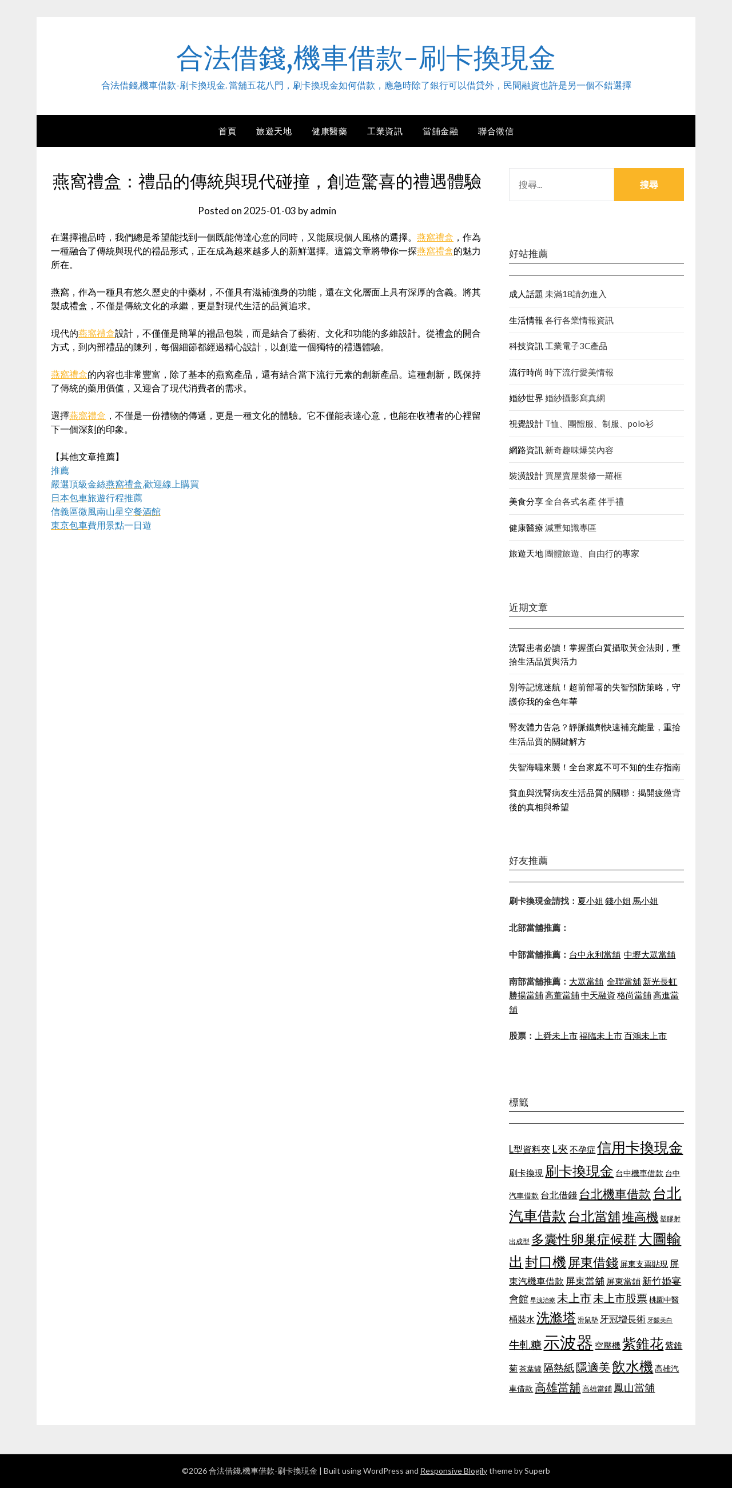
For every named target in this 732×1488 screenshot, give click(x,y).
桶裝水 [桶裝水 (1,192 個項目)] (522, 1319)
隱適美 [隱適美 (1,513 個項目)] (593, 1367)
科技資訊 (526, 346)
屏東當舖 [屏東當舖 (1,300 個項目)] (585, 1281)
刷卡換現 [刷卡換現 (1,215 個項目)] (526, 1172)
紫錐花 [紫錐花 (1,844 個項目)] (642, 1343)
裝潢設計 (526, 475)
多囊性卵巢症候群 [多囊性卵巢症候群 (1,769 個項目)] (583, 1239)
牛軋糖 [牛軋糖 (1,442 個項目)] (525, 1344)
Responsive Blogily (453, 1470)
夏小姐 (590, 900)
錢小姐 (618, 900)
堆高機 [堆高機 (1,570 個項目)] (640, 1216)
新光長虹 (660, 981)
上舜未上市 (556, 1035)
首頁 (227, 131)
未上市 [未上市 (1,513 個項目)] (574, 1298)
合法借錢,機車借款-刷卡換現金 (366, 58)
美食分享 (526, 501)
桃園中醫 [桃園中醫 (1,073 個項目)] (664, 1299)
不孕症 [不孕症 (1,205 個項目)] (582, 1149)
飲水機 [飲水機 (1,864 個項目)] (632, 1366)
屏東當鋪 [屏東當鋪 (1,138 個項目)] (623, 1281)
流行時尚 (526, 372)
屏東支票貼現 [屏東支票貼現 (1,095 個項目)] (644, 1264)
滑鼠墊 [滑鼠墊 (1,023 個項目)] (588, 1319)
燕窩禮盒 (435, 236)
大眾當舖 (586, 981)
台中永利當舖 (594, 954)
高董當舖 (562, 995)
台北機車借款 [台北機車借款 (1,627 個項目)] (615, 1193)
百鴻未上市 (645, 1035)
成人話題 (526, 294)
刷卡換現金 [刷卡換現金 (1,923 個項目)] (579, 1170)
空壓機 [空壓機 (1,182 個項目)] (607, 1345)
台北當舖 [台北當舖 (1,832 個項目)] (594, 1216)
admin (323, 211)
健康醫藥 (329, 131)
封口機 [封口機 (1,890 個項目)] (545, 1261)
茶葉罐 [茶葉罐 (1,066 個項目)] (530, 1368)
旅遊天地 (274, 131)
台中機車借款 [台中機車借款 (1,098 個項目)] (639, 1173)
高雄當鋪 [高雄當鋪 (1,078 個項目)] (597, 1388)
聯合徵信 (496, 131)
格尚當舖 (634, 995)
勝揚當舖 (526, 995)
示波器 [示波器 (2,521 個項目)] (568, 1342)
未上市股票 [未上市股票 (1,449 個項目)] (620, 1298)
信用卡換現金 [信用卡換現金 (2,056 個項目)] (640, 1146)
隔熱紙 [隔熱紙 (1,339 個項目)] (558, 1368)
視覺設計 (526, 423)
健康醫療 (526, 527)
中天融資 (598, 995)
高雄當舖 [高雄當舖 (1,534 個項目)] (557, 1387)
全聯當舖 (624, 981)
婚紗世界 (526, 398)
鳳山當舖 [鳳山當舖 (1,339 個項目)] (634, 1388)
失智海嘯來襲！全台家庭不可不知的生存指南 (595, 767)
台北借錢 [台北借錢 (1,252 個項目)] (558, 1194)
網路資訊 (526, 450)
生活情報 (526, 320)
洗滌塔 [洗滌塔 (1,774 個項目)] (556, 1317)
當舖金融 (440, 131)
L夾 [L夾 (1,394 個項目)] (560, 1148)
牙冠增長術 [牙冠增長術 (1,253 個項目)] (623, 1318)
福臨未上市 (600, 1035)
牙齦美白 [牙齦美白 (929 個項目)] (660, 1319)
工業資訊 (385, 131)
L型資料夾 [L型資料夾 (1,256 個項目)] (529, 1148)
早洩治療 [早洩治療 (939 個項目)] (542, 1299)
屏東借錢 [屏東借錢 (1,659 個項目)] (593, 1262)
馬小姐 (645, 900)
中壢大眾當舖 (649, 954)
